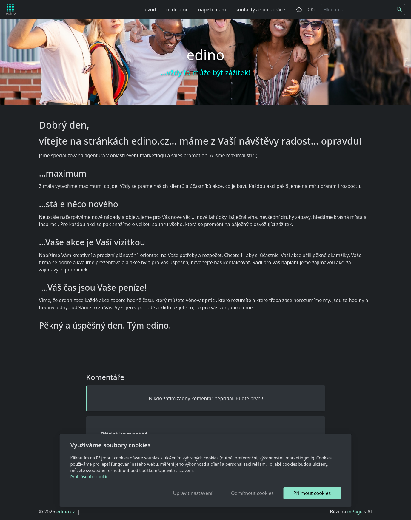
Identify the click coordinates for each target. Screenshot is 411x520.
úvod (150, 9)
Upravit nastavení (192, 493)
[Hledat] (399, 9)
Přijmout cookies (312, 493)
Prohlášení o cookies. (91, 476)
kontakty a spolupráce (260, 9)
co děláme (176, 9)
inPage (355, 511)
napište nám (212, 9)
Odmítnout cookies (252, 493)
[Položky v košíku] (299, 9)
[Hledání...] (357, 9)
